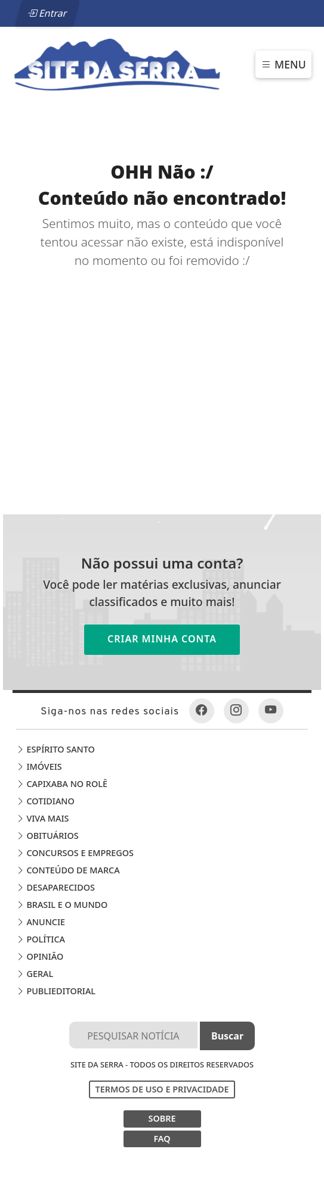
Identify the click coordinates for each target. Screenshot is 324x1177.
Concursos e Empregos (75, 852)
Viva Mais (42, 818)
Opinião (40, 956)
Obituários (47, 835)
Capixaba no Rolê (61, 783)
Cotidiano (45, 801)
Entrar (47, 13)
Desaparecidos (55, 887)
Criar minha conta (162, 638)
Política (40, 939)
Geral (34, 973)
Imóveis (39, 766)
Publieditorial (55, 991)
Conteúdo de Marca (68, 870)
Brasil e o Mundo (62, 904)
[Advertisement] (162, 359)
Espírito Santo (55, 749)
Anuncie (40, 922)
